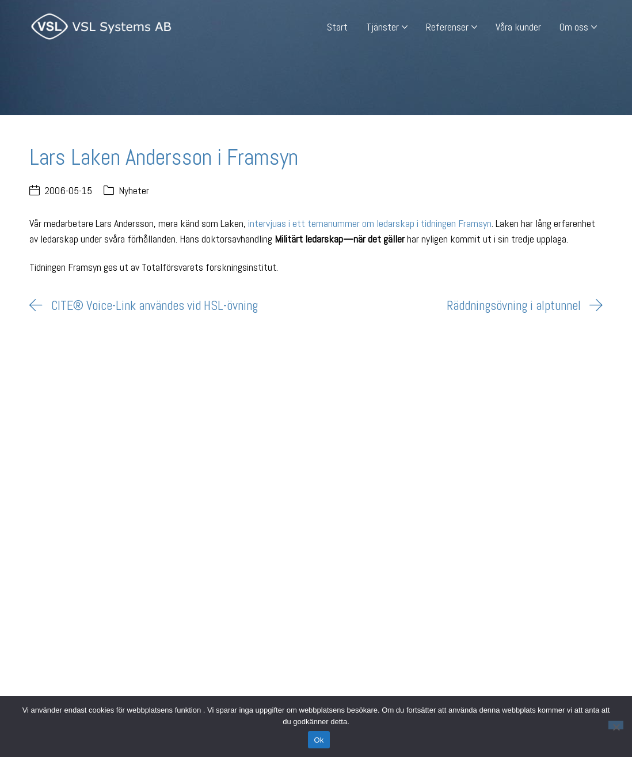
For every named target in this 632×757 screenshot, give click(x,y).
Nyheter (134, 190)
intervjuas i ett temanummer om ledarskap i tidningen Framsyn (370, 223)
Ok (318, 740)
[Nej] (615, 725)
